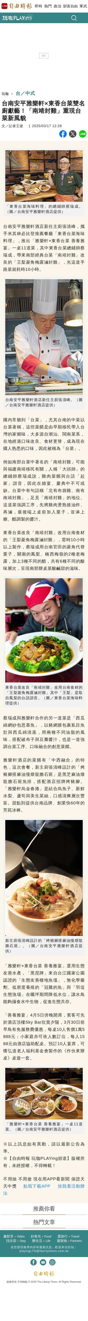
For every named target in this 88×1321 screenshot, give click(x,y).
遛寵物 (69, 1241)
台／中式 (25, 93)
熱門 (48, 6)
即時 (38, 6)
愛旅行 (69, 1236)
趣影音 (14, 1236)
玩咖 (5, 94)
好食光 (41, 1236)
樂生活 (41, 1241)
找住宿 (16, 1241)
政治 (57, 6)
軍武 (83, 6)
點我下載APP (37, 1186)
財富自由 (70, 6)
